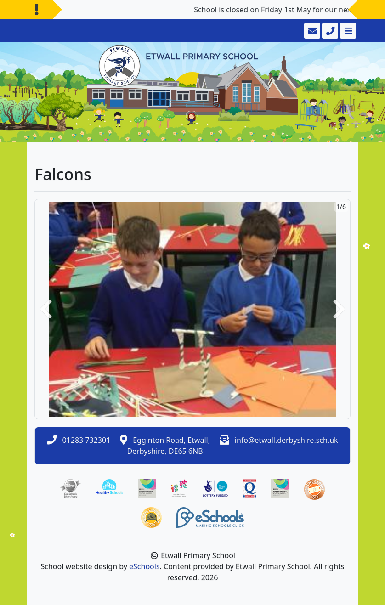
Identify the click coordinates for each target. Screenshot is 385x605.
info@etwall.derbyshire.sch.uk (286, 440)
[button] (45, 309)
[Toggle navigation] (347, 31)
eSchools (144, 566)
